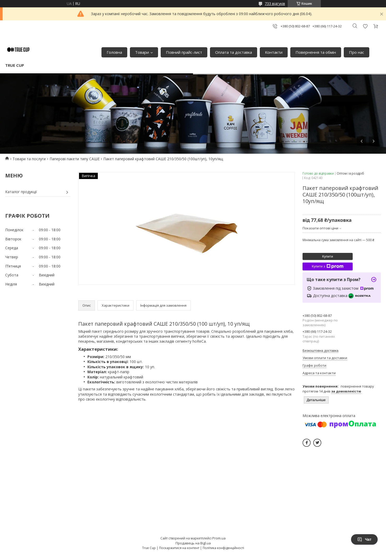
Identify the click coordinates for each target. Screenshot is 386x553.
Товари (142, 52)
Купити (327, 256)
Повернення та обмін (315, 52)
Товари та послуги (29, 158)
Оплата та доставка (233, 52)
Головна (114, 52)
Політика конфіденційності (223, 548)
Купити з (327, 266)
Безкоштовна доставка (320, 351)
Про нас (356, 52)
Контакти (273, 52)
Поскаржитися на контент (179, 548)
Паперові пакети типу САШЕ (75, 158)
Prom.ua (219, 538)
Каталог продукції (21, 191)
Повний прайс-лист (184, 52)
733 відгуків (275, 3)
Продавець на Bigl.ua (193, 543)
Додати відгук (365, 26)
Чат (364, 539)
